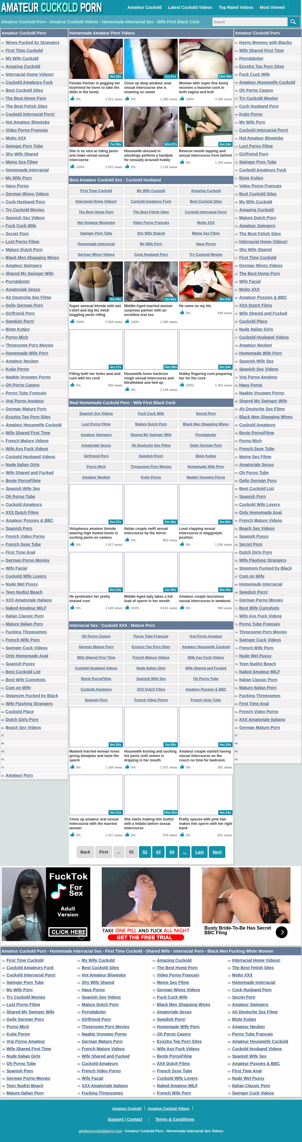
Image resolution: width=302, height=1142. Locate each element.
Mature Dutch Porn (24, 249)
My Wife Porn (19, 178)
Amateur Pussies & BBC (29, 520)
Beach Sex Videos (23, 727)
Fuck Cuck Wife (21, 225)
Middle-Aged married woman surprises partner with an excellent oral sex (148, 310)
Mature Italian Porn (24, 624)
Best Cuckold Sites (24, 90)
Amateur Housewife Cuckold (34, 424)
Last (199, 852)
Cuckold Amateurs (24, 504)
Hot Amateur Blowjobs (28, 122)
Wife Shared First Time (28, 432)
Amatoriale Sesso (23, 289)
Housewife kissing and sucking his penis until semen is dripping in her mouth (150, 755)
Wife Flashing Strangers (29, 703)
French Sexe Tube (23, 544)
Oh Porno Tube (20, 496)
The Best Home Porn (26, 98)
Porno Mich (17, 337)
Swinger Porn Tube (24, 146)
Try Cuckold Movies (25, 209)
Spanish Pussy (20, 663)
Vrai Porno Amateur (25, 401)
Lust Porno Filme (22, 241)
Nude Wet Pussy (22, 584)
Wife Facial (16, 568)
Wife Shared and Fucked (29, 472)
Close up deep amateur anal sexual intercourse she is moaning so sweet (147, 87)
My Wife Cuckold (22, 58)
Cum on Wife (18, 687)
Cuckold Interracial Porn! (30, 114)
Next (217, 852)
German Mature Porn (26, 409)
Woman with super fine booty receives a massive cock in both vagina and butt (203, 87)
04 (172, 852)
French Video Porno (25, 536)
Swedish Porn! (20, 321)
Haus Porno (17, 185)
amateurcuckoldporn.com (100, 1131)
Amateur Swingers (24, 265)
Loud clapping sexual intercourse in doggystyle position (200, 533)
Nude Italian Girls (23, 464)
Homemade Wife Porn (27, 353)
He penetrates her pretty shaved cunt (89, 598)
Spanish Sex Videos (25, 217)
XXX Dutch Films (22, 512)
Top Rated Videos (236, 7)
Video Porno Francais (27, 130)
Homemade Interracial (27, 170)
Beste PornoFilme (23, 480)
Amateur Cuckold (144, 7)
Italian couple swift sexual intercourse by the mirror (146, 531)
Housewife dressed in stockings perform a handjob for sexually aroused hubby (148, 155)
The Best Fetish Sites (26, 106)
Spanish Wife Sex (23, 488)
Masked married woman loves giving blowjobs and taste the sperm (94, 755)
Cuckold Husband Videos (30, 456)
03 (158, 852)
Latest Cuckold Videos (190, 7)
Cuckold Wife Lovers (26, 576)
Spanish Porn (19, 528)
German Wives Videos (27, 193)
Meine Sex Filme (22, 162)
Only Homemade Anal (27, 655)
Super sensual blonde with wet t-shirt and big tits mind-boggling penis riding (95, 310)
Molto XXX (16, 138)
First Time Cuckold (24, 50)
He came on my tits (195, 306)
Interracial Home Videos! (30, 74)
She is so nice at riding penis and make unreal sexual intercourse (93, 155)
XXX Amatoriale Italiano (29, 600)
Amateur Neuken (22, 361)
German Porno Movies (28, 560)
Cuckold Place (20, 711)
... (184, 852)
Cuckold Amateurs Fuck (29, 82)
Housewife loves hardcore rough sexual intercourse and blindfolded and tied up (149, 378)
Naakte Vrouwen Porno (28, 377)
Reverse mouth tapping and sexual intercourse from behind (205, 153)
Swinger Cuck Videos (26, 647)
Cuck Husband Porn (25, 201)
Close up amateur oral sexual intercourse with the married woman (94, 823)
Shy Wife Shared (22, 154)
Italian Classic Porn (25, 616)
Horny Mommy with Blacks (265, 42)
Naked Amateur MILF (26, 608)
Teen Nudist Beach (24, 592)
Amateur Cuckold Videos (169, 1109)
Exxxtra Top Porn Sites (28, 416)
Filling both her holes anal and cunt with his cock (94, 376)
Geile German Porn (24, 305)
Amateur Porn (19, 775)
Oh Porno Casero (23, 385)
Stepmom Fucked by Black (32, 695)
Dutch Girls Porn (22, 719)
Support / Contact (125, 1119)
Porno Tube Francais (26, 393)
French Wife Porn (23, 640)
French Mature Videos (27, 440)
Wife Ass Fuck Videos (27, 448)
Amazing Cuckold (23, 66)
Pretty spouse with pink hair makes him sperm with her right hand (205, 823)
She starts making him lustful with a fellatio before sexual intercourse (148, 823)
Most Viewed (272, 7)
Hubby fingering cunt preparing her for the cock (205, 376)
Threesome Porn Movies (29, 345)
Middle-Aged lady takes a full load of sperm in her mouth (148, 598)
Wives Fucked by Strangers (33, 42)
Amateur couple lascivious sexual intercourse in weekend (204, 598)
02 (145, 852)
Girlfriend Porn (20, 313)
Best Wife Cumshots (26, 679)
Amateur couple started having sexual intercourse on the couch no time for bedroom (205, 755)
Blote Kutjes (18, 329)
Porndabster (18, 281)
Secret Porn (17, 233)
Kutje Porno (17, 369)
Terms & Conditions (174, 1119)
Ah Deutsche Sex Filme (28, 297)
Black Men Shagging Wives (32, 257)
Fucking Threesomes (26, 632)
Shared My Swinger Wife (29, 273)
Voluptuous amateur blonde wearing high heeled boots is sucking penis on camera (93, 533)
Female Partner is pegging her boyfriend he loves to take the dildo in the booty (94, 87)
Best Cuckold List (23, 671)
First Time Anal (20, 552)
